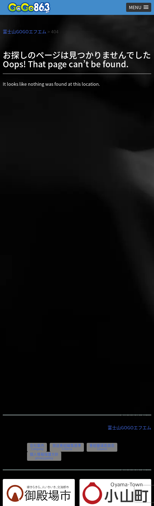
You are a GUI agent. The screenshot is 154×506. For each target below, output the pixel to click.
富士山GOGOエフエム (24, 31)
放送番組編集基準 (66, 447)
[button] (138, 7)
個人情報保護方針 (44, 455)
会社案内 (37, 447)
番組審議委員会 (102, 447)
